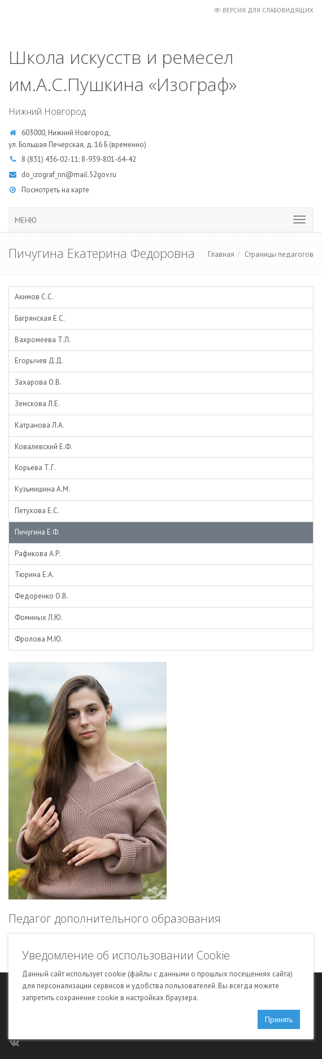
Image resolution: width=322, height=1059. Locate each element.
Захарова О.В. (38, 382)
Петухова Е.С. (37, 510)
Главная (221, 254)
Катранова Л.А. (39, 425)
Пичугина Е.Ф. (37, 532)
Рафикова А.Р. (38, 553)
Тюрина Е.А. (34, 574)
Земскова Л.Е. (37, 403)
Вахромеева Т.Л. (43, 340)
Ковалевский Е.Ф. (43, 446)
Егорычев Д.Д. (39, 360)
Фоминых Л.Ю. (39, 617)
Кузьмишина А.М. (42, 489)
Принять (279, 1019)
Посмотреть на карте (55, 190)
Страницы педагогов (279, 254)
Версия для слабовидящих (268, 10)
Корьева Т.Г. (35, 467)
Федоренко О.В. (41, 596)
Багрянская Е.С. (40, 318)
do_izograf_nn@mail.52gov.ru (68, 174)
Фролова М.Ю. (39, 639)
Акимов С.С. (34, 297)
